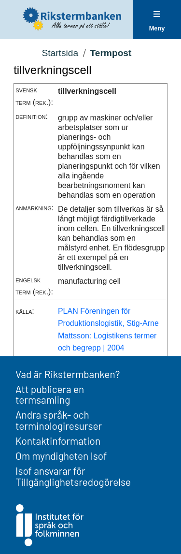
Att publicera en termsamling (49, 394)
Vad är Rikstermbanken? (67, 374)
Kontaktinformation (57, 441)
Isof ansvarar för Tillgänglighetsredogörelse (73, 476)
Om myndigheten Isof (61, 456)
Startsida (60, 53)
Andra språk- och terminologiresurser (58, 420)
